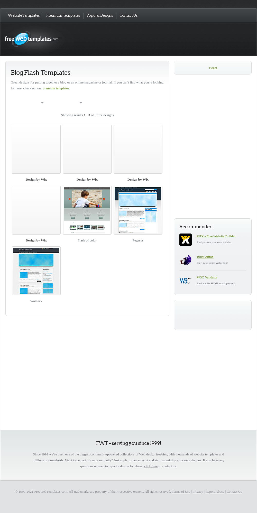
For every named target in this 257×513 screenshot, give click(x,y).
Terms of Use (181, 491)
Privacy (197, 491)
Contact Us (128, 15)
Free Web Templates (56, 39)
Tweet (213, 68)
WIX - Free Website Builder (216, 236)
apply (124, 460)
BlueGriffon (205, 257)
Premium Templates (63, 15)
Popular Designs (100, 15)
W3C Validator (207, 277)
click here (151, 466)
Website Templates (24, 15)
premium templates (56, 88)
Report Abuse (214, 491)
